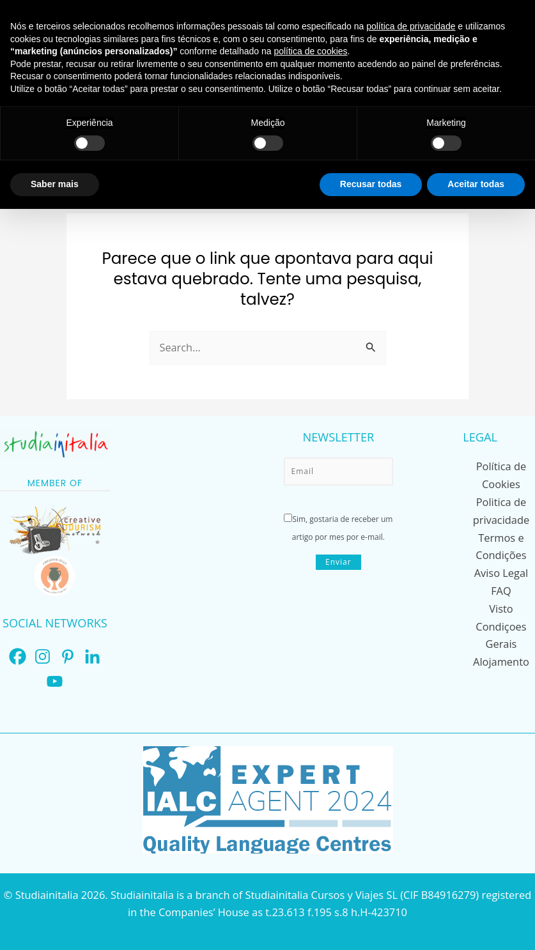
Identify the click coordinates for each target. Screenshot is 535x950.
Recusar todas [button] (370, 184)
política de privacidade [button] (410, 26)
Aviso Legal (501, 570)
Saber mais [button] (55, 184)
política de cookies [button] (310, 51)
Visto (501, 604)
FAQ (501, 587)
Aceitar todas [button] (475, 184)
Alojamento (501, 656)
